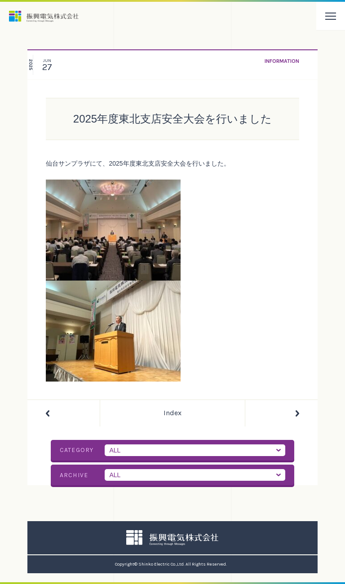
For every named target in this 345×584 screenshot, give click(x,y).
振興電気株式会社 (44, 16)
